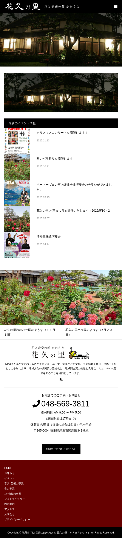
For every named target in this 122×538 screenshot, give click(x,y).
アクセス (9, 509)
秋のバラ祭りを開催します (55, 158)
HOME (8, 468)
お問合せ (9, 514)
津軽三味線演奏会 (49, 236)
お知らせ (9, 473)
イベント (9, 478)
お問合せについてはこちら (61, 448)
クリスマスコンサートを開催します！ (62, 132)
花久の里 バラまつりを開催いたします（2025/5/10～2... (74, 210)
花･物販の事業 (12, 493)
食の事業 (9, 488)
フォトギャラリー (14, 498)
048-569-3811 (65, 403)
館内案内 (9, 504)
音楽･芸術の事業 (14, 483)
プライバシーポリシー (17, 519)
